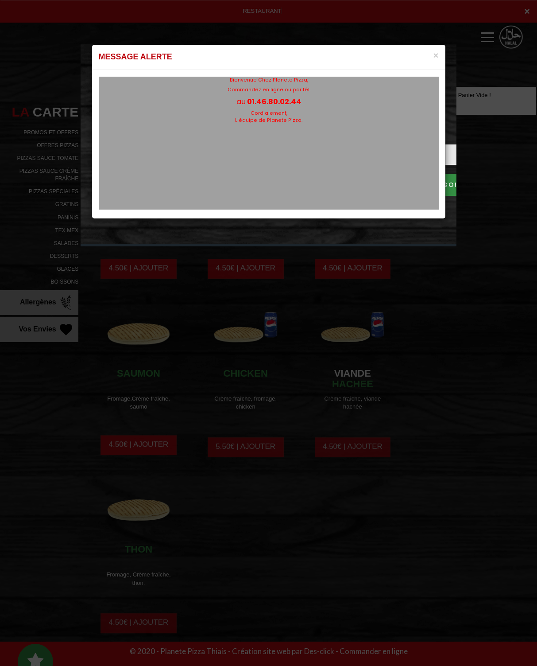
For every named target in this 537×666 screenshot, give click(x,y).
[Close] (435, 55)
